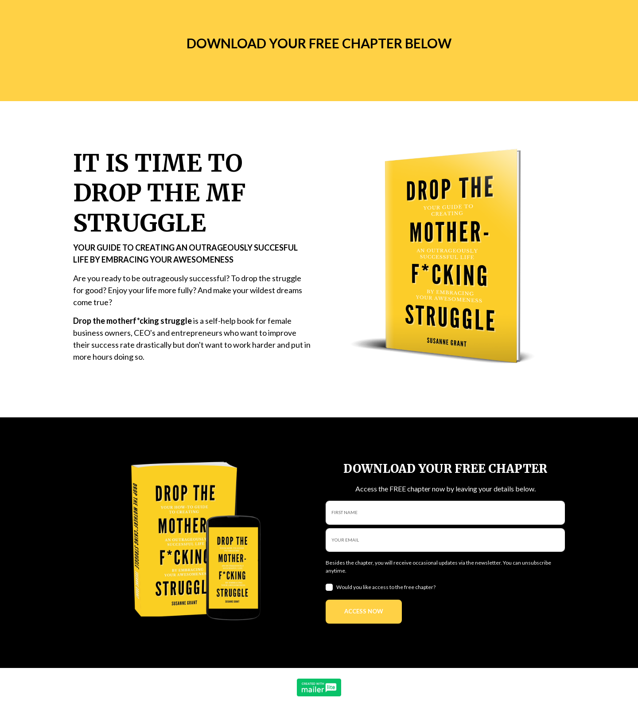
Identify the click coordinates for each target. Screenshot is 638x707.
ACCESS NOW (363, 611)
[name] (445, 513)
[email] (445, 540)
